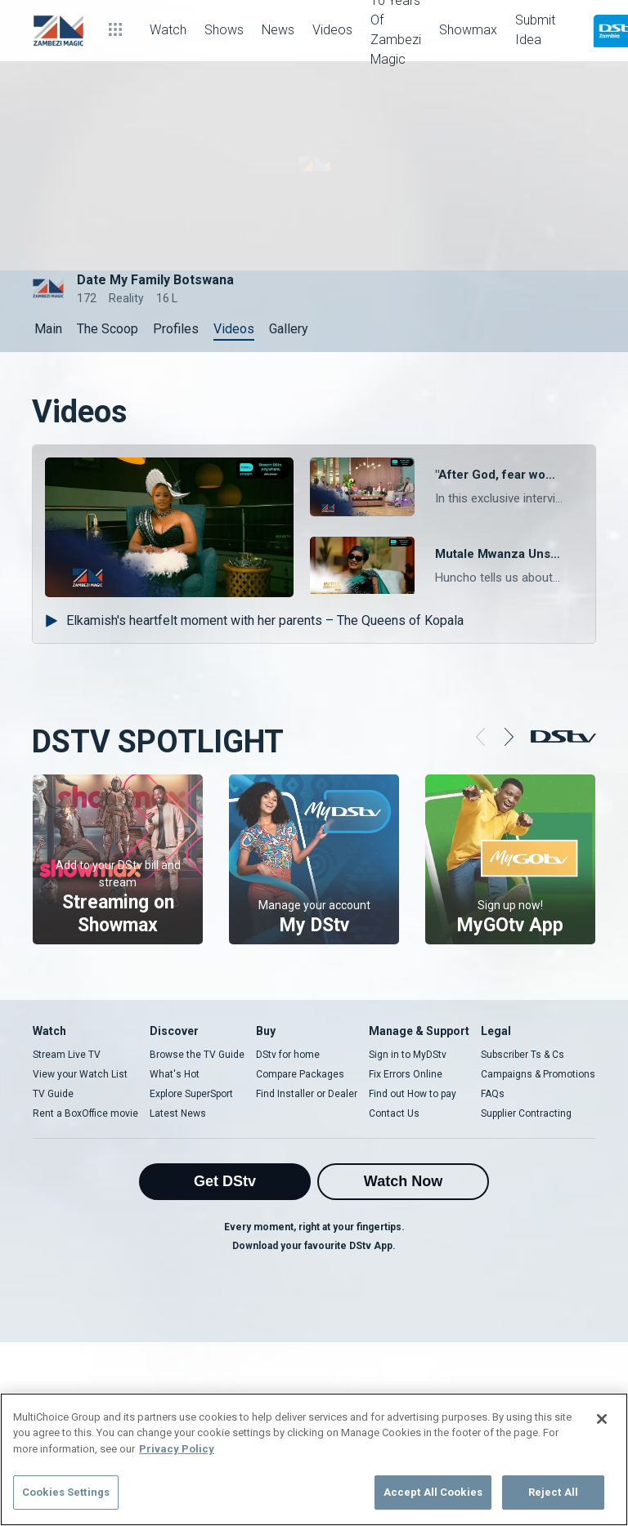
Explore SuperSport (191, 1094)
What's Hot (175, 1074)
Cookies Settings (66, 1492)
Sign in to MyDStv (407, 1054)
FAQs (493, 1094)
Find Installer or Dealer (306, 1094)
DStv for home (288, 1054)
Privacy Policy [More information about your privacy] (176, 1449)
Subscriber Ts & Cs (522, 1054)
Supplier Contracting (526, 1113)
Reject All (553, 1492)
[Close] (602, 1419)
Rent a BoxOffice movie (85, 1113)
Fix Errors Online (405, 1074)
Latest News (178, 1113)
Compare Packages (300, 1074)
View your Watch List (80, 1074)
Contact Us (394, 1113)
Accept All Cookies (433, 1492)
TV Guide (53, 1094)
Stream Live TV (67, 1054)
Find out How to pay (412, 1094)
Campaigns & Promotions (538, 1074)
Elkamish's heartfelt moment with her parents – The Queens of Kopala (254, 620)
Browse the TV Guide (197, 1054)
